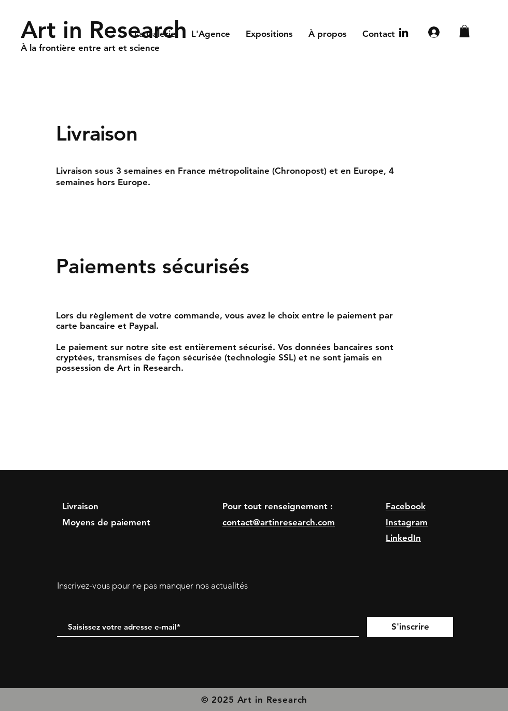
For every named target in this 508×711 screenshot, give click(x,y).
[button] (464, 31)
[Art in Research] (107, 29)
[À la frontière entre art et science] (152, 48)
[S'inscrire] (410, 627)
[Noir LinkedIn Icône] (403, 32)
